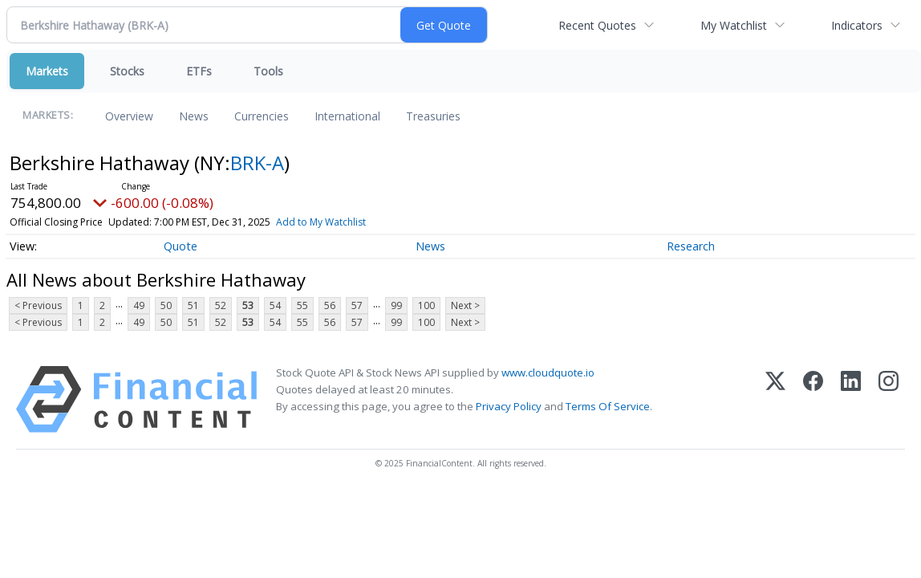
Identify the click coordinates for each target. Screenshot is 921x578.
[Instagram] (888, 399)
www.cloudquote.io (547, 372)
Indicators (856, 25)
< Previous (38, 305)
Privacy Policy (509, 406)
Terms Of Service (608, 406)
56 (329, 305)
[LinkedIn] (850, 399)
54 (275, 305)
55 (302, 305)
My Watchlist (733, 25)
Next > (465, 305)
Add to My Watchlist (321, 222)
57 (357, 305)
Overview (129, 116)
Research (691, 246)
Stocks (127, 71)
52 (220, 305)
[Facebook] (813, 399)
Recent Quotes (597, 25)
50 (166, 305)
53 (248, 305)
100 (426, 305)
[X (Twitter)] (775, 399)
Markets (47, 71)
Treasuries (433, 116)
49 (138, 305)
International (347, 116)
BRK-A (257, 162)
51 (193, 305)
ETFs (199, 71)
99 (396, 305)
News (194, 116)
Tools (268, 71)
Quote (180, 246)
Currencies (261, 116)
